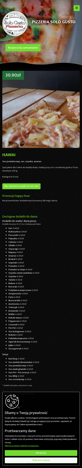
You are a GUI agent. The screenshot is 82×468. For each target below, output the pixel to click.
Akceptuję (41, 453)
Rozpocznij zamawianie (23, 47)
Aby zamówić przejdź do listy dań (21, 186)
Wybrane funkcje (41, 460)
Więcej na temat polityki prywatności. (22, 446)
